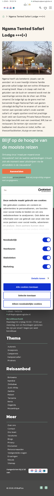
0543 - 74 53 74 (9, 1)
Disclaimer (12, 446)
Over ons (12, 425)
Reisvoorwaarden (16, 449)
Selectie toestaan (27, 295)
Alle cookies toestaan (27, 287)
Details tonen (38, 278)
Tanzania (12, 398)
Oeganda (12, 404)
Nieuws (11, 459)
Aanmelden (16, 171)
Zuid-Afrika (13, 387)
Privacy (11, 442)
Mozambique (13, 408)
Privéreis (12, 360)
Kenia (10, 401)
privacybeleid (19, 177)
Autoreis (12, 346)
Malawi (11, 394)
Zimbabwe (12, 384)
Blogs (10, 439)
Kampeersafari (14, 357)
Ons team (12, 432)
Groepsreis (13, 350)
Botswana (12, 377)
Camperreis (13, 353)
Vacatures (12, 435)
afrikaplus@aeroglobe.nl (41, 1)
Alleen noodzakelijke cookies (27, 304)
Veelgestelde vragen (17, 452)
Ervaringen (13, 456)
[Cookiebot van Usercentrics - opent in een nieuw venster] (38, 190)
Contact (11, 428)
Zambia (11, 391)
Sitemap (11, 463)
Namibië (11, 380)
